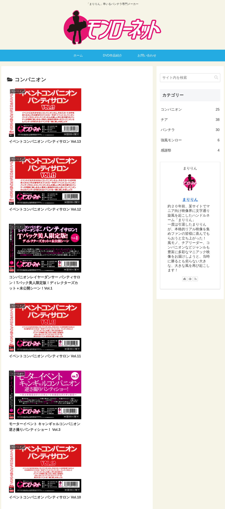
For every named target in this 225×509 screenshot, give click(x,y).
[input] (190, 77)
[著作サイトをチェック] (184, 279)
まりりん (190, 199)
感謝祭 (190, 150)
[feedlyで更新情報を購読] (190, 279)
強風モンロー (190, 140)
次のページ (77, 446)
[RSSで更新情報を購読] (195, 279)
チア (190, 119)
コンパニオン (190, 109)
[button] (216, 77)
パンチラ (190, 130)
